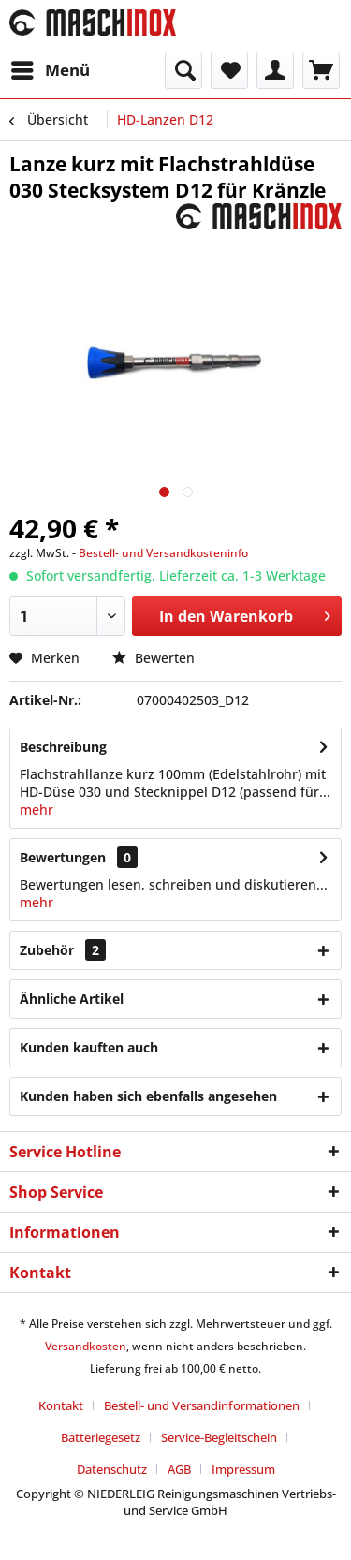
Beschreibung (63, 747)
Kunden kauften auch (89, 1047)
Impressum (243, 1469)
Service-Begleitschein (219, 1437)
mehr (36, 809)
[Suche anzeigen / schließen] (183, 70)
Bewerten (153, 658)
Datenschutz (112, 1469)
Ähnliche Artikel (72, 999)
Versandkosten (85, 1346)
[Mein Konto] (275, 70)
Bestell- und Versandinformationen (202, 1405)
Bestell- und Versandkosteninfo (163, 553)
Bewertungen (63, 857)
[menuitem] (49, 70)
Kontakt (60, 1405)
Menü (50, 68)
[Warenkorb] (321, 70)
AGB (179, 1469)
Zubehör (63, 950)
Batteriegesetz (100, 1437)
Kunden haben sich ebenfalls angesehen (148, 1096)
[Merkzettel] (229, 70)
